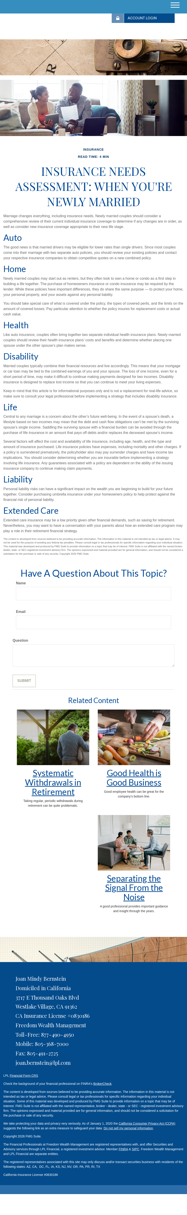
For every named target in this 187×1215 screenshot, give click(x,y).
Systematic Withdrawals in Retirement (53, 782)
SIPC (135, 1149)
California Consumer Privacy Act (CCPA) (147, 1123)
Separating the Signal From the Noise (134, 887)
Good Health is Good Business (134, 777)
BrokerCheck (102, 1083)
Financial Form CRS (24, 1075)
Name (21, 583)
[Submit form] (24, 681)
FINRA (123, 1149)
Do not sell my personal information (128, 1128)
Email (21, 612)
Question (20, 640)
